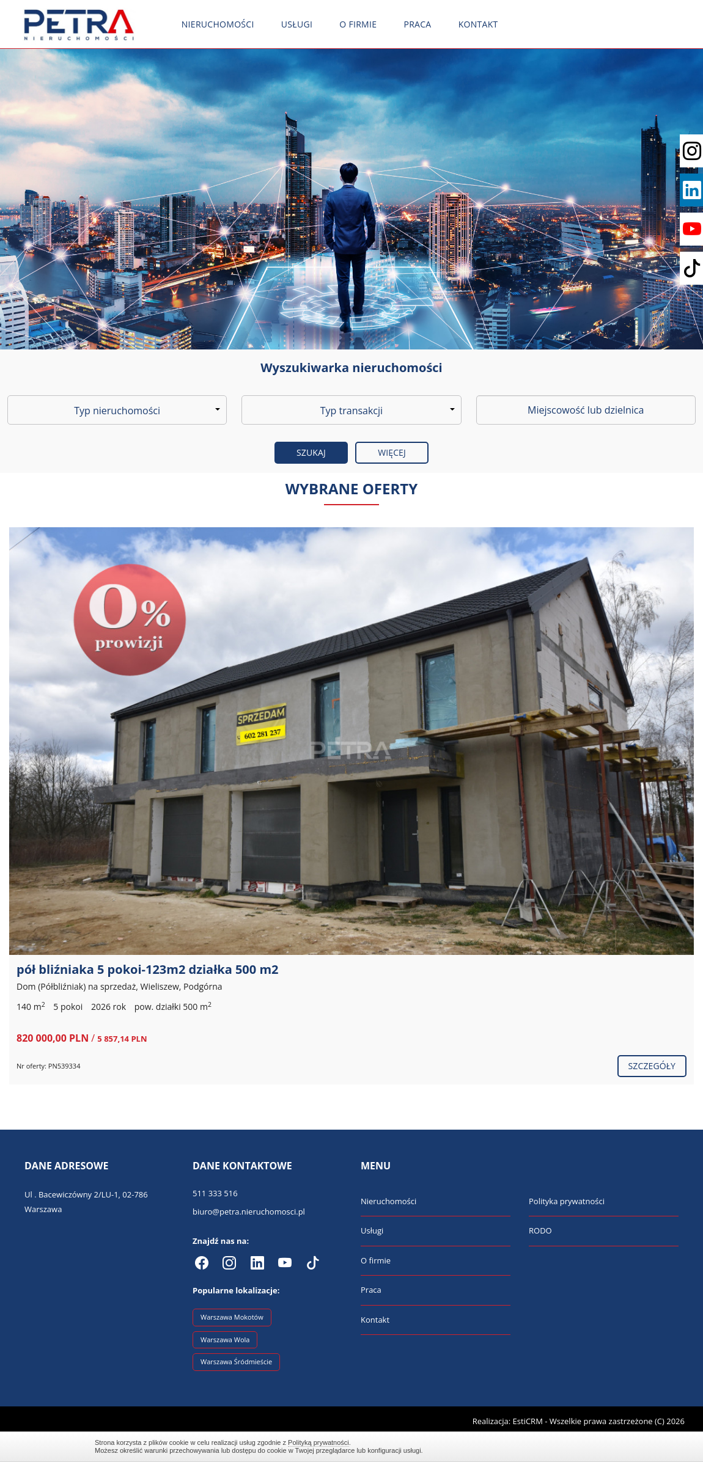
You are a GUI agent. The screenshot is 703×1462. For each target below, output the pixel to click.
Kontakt (478, 24)
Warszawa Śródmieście (236, 1361)
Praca (417, 24)
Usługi (296, 24)
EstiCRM (528, 1421)
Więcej (392, 452)
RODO (540, 1230)
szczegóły (651, 1066)
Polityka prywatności (567, 1201)
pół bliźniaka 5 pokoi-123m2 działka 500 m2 (148, 969)
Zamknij (602, 1446)
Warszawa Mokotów (232, 1316)
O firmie (358, 24)
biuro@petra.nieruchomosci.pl (249, 1211)
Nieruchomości (218, 24)
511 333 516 (215, 1193)
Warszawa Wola (225, 1339)
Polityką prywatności (318, 1442)
